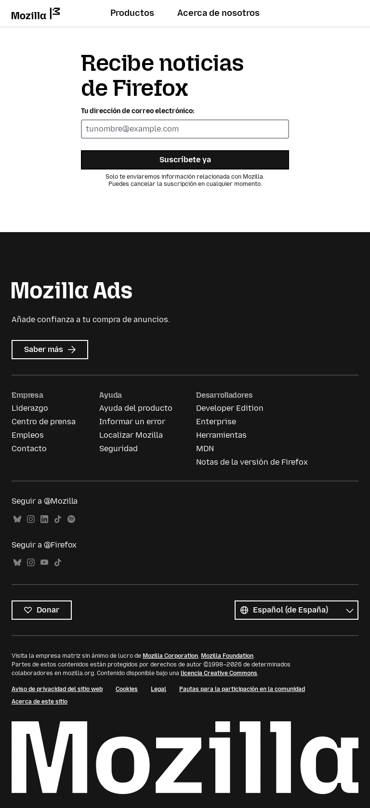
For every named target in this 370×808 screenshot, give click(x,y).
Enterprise (216, 421)
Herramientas (221, 435)
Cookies (127, 689)
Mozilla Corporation (170, 655)
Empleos (28, 435)
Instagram (31, 519)
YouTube (44, 563)
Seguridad (118, 448)
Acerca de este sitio (39, 701)
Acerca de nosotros (218, 13)
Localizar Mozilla (131, 435)
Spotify (71, 519)
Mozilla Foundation (227, 655)
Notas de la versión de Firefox (252, 462)
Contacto (29, 448)
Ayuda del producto (135, 408)
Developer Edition (230, 408)
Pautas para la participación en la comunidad (242, 689)
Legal (158, 689)
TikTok (58, 519)
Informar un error (132, 421)
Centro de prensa (44, 421)
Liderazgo (30, 408)
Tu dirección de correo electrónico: (138, 111)
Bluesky (17, 519)
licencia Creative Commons (219, 673)
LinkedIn (44, 519)
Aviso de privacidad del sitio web (57, 689)
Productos (132, 13)
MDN (205, 448)
